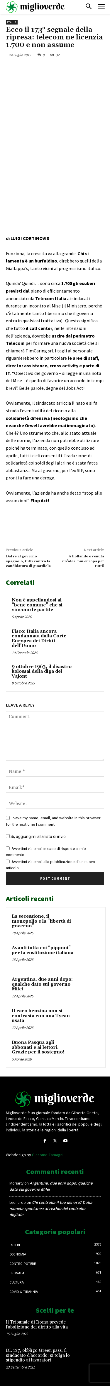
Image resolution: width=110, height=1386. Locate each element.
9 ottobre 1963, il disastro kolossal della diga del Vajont (42, 671)
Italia (12, 22)
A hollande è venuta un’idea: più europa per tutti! (83, 561)
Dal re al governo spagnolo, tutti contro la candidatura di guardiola (28, 561)
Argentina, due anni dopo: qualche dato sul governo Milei (42, 984)
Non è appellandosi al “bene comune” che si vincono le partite (37, 605)
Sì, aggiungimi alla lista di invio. (36, 836)
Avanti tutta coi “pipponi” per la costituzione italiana (42, 950)
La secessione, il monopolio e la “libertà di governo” (41, 921)
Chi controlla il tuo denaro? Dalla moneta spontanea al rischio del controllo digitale (50, 1208)
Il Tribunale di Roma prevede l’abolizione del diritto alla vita (37, 1324)
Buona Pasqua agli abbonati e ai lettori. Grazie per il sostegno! (38, 1047)
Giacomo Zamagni (47, 1154)
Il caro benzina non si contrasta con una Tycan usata (41, 1015)
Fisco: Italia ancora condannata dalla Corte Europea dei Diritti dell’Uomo (39, 639)
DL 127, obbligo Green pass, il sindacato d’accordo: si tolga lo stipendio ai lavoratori (38, 1355)
